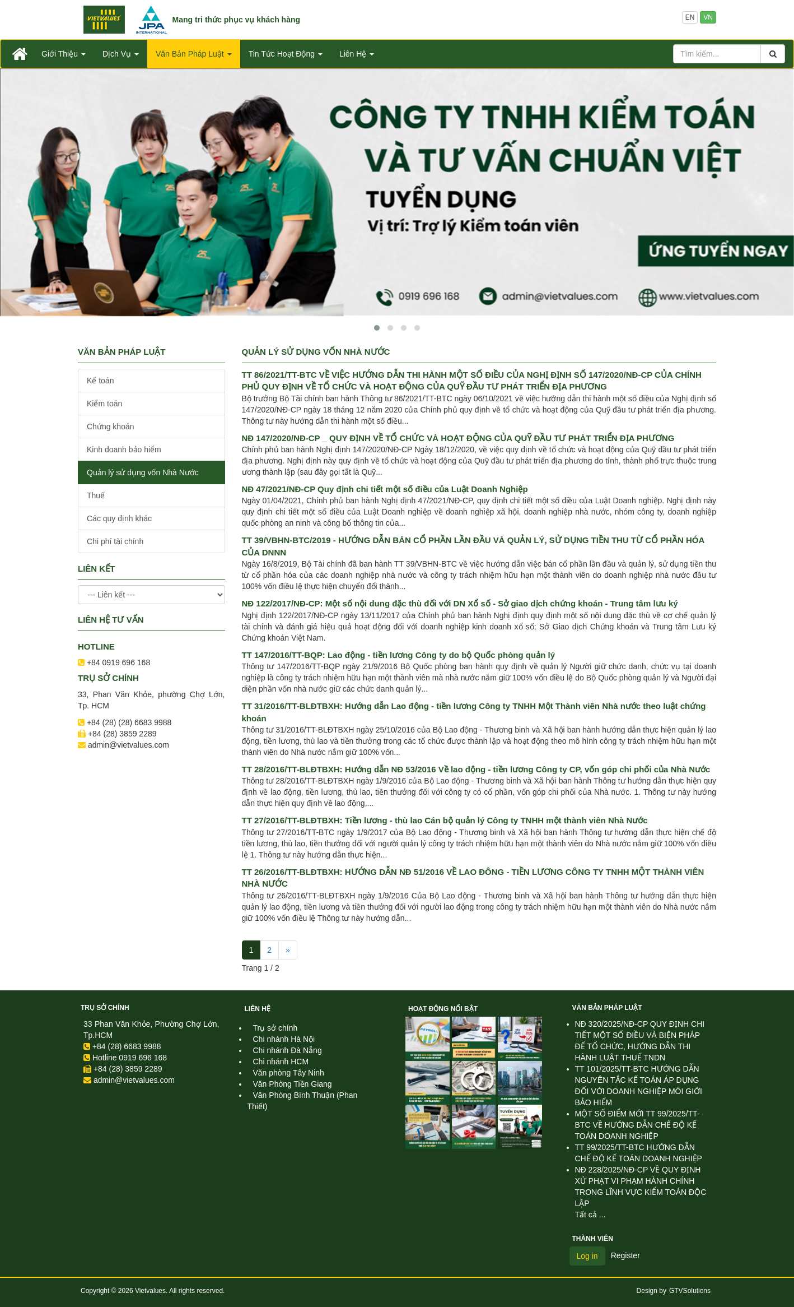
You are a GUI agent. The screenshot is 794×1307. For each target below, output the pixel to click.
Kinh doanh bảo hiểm (124, 449)
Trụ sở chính (105, 1008)
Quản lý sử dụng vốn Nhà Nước (143, 472)
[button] (377, 327)
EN (690, 17)
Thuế (96, 495)
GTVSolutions (690, 1291)
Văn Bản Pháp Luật (607, 1008)
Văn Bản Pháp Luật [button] (194, 53)
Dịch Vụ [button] (120, 53)
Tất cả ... (590, 1214)
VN (708, 17)
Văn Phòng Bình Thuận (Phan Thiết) (302, 1101)
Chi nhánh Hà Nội (284, 1039)
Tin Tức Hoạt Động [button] (286, 53)
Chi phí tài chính (115, 541)
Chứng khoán (110, 426)
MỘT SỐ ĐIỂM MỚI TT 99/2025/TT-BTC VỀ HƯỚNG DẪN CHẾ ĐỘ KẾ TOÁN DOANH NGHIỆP (637, 1125)
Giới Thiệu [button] (63, 53)
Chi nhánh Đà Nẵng (287, 1050)
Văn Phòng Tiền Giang (292, 1083)
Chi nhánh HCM (281, 1061)
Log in (587, 1256)
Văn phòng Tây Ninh (288, 1072)
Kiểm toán (104, 403)
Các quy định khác (119, 518)
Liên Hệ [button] (356, 53)
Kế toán (100, 380)
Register (625, 1255)
